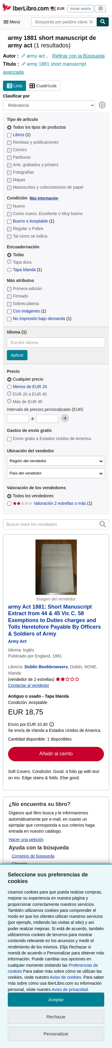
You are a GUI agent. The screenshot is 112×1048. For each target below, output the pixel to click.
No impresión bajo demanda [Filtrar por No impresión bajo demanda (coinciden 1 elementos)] (39, 318)
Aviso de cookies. (66, 977)
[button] (102, 524)
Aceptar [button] (56, 999)
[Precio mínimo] (18, 419)
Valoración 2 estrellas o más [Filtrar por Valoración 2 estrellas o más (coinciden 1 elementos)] (52, 503)
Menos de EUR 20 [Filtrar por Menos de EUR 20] (27, 386)
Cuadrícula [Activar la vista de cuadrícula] (43, 86)
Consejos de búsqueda (33, 856)
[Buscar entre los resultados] (56, 524)
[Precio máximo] (47, 419)
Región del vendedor (28, 461)
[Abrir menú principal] (13, 21)
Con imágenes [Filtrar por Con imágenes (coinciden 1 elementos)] (26, 311)
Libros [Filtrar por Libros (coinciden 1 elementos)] (18, 134)
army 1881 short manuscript (56, 64)
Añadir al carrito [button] (56, 753)
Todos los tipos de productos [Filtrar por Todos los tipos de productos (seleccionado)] (37, 127)
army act (36, 55)
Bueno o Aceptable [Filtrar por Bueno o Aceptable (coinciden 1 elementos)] (30, 221)
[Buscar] (103, 21)
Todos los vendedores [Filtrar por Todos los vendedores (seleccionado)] (34, 495)
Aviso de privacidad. (70, 989)
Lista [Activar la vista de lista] (14, 86)
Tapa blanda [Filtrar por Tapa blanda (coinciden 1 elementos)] (24, 269)
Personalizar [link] (56, 1033)
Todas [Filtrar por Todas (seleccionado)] (16, 254)
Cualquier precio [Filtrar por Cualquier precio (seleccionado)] (26, 379)
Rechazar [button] (55, 1016)
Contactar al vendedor (28, 685)
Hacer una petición (26, 839)
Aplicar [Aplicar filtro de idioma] (17, 355)
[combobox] (63, 21)
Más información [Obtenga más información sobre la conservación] (44, 198)
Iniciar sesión (80, 9)
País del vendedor (26, 473)
